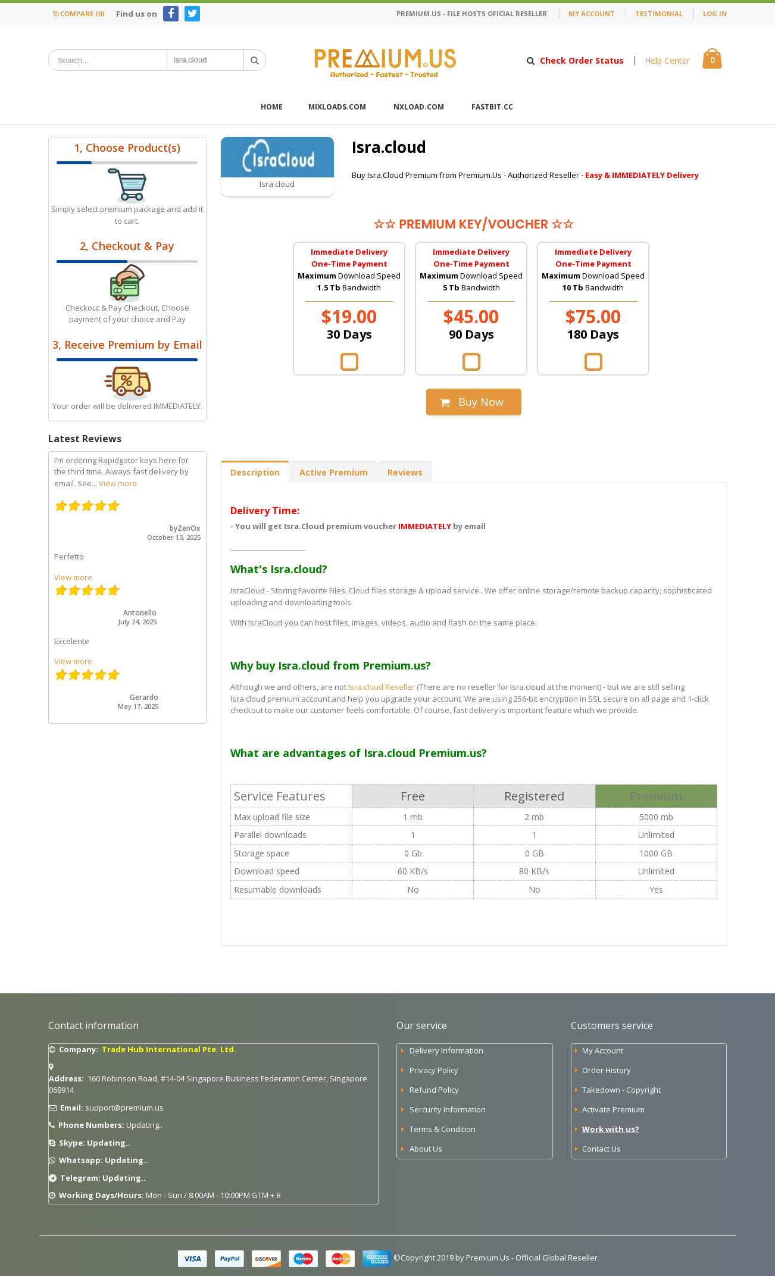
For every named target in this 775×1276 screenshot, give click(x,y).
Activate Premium (613, 1109)
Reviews (405, 472)
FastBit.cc (492, 107)
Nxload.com (418, 107)
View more (118, 483)
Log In (715, 13)
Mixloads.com (337, 107)
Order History (606, 1070)
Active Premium (333, 472)
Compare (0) (77, 13)
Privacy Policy (434, 1070)
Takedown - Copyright (621, 1089)
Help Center (667, 61)
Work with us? (610, 1129)
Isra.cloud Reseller (381, 686)
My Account (591, 13)
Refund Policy (434, 1089)
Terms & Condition (443, 1129)
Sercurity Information (448, 1109)
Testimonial (659, 13)
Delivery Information (446, 1050)
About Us (426, 1148)
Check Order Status (582, 61)
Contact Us (601, 1148)
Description (255, 472)
